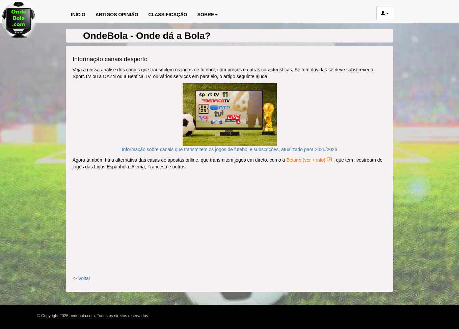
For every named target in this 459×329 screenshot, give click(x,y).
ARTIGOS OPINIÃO (117, 14)
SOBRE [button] (207, 14)
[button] (384, 13)
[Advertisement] (229, 222)
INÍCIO (78, 14)
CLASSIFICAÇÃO (167, 14)
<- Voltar (81, 278)
